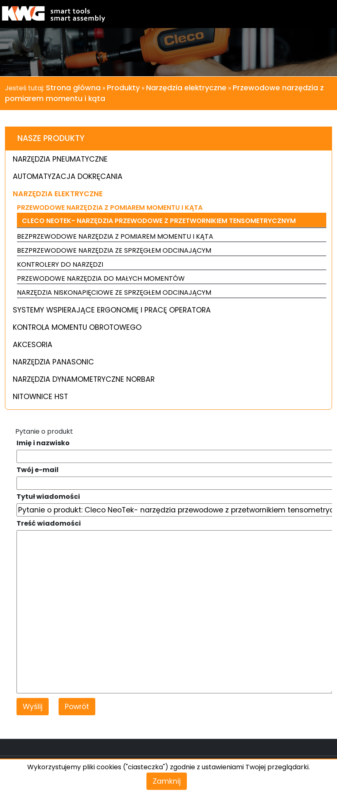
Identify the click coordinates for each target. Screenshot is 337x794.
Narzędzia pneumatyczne (60, 159)
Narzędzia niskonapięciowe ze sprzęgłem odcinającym (114, 292)
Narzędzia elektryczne (186, 88)
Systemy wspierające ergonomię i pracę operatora (112, 310)
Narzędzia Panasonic (53, 362)
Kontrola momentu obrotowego (77, 327)
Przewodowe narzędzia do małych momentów (101, 278)
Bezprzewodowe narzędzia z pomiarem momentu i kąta (115, 236)
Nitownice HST (40, 397)
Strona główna (73, 88)
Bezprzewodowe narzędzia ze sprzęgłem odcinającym (114, 250)
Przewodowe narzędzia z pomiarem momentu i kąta (110, 207)
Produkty (123, 88)
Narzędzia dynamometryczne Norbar (84, 379)
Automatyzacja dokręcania (68, 176)
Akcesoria (32, 345)
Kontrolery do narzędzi (60, 264)
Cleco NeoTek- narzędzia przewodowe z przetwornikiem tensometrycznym (159, 221)
